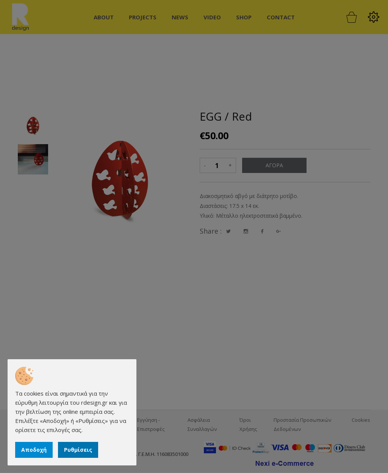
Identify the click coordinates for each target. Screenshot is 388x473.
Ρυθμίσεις (78, 449)
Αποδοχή (34, 449)
